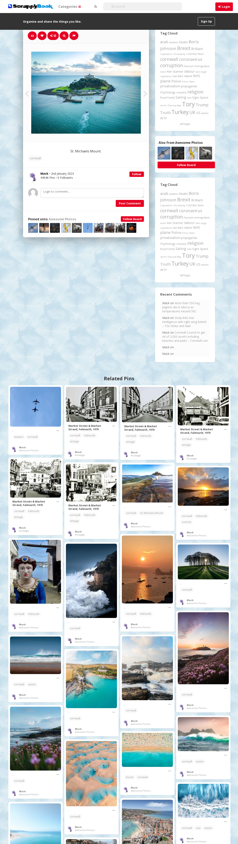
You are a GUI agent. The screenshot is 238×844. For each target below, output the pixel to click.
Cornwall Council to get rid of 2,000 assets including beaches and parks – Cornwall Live (185, 337)
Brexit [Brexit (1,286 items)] (183, 48)
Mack (22, 447)
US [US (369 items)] (198, 113)
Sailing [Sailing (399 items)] (181, 97)
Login (226, 7)
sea (198, 828)
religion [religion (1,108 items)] (195, 92)
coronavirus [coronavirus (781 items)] (190, 59)
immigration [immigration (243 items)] (202, 66)
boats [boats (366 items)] (183, 42)
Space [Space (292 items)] (204, 97)
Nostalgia (80, 455)
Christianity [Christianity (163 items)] (179, 53)
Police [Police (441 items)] (176, 81)
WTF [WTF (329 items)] (163, 118)
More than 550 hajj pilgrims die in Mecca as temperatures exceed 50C (181, 307)
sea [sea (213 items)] (189, 97)
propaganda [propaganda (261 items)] (189, 86)
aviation (18, 437)
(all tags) (185, 124)
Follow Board (132, 219)
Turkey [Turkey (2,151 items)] (180, 112)
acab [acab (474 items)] (164, 41)
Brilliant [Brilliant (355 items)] (197, 49)
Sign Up (206, 21)
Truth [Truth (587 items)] (165, 112)
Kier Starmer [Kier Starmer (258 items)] (175, 71)
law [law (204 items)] (175, 76)
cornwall (35, 158)
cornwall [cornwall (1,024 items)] (169, 59)
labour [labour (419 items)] (189, 71)
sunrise (186, 522)
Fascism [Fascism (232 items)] (189, 66)
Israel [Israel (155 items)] (163, 71)
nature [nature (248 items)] (188, 76)
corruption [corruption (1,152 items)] (171, 65)
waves (32, 684)
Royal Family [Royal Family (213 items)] (167, 97)
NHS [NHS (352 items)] (196, 76)
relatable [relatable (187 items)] (181, 92)
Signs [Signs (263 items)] (195, 97)
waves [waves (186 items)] (205, 113)
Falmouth (89, 435)
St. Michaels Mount (151, 513)
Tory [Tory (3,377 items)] (188, 104)
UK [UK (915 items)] (192, 112)
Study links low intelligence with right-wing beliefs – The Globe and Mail (184, 322)
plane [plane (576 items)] (165, 80)
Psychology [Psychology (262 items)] (167, 92)
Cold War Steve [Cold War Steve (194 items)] (195, 54)
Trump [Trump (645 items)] (202, 105)
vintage (74, 441)
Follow (136, 174)
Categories (69, 6)
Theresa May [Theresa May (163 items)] (174, 105)
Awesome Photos (62, 219)
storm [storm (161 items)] (163, 105)
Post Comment (130, 203)
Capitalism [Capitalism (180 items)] (166, 53)
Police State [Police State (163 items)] (188, 81)
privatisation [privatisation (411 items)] (170, 86)
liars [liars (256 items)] (180, 76)
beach (129, 777)
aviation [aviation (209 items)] (173, 42)
